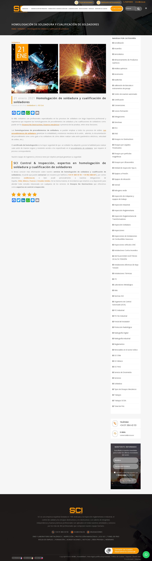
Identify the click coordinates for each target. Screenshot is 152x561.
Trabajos (117, 395)
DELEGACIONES (94, 532)
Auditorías (118, 80)
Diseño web (137, 557)
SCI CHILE (39, 558)
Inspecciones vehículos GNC (125, 245)
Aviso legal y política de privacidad (98, 557)
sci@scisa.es (140, 2)
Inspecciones (119, 230)
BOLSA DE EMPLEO (45, 539)
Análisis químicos (120, 68)
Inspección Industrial (122, 205)
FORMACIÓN (60, 539)
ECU (115, 128)
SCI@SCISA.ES (78, 532)
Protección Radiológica (123, 327)
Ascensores (118, 74)
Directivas (118, 122)
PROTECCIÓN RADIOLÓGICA (86, 536)
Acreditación (119, 43)
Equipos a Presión (121, 173)
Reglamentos (119, 344)
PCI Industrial (119, 310)
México (26, 181)
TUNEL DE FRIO (113, 536)
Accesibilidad (81, 557)
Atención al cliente (101, 8)
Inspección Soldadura (122, 225)
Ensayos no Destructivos (123, 139)
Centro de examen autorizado (125, 94)
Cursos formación (121, 111)
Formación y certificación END (57, 8)
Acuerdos (117, 48)
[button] (146, 554)
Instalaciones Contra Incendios (126, 250)
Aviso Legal (122, 475)
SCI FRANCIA (17, 558)
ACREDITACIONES (74, 539)
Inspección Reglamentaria (124, 210)
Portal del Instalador (84, 2)
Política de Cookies (118, 557)
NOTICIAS (86, 539)
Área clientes (117, 8)
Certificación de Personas (39, 8)
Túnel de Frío (119, 406)
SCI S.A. (41, 105)
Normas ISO (119, 296)
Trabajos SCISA (120, 400)
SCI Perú (117, 367)
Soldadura (22, 29)
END (116, 133)
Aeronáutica (118, 54)
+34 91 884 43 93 (74, 175)
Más (116, 290)
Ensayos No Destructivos (32, 125)
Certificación (119, 100)
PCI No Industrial (120, 316)
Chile (20, 181)
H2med (117, 185)
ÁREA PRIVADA (98, 539)
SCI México (118, 361)
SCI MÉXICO (28, 558)
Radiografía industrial (122, 338)
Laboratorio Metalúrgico (123, 285)
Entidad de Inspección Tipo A (125, 168)
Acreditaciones (73, 8)
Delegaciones (83, 8)
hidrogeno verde (120, 190)
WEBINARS (109, 539)
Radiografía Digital (121, 333)
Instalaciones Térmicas (123, 273)
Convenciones (119, 105)
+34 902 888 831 (89, 175)
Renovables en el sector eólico (126, 350)
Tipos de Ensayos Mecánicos (125, 389)
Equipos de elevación (122, 179)
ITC (115, 279)
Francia (33, 181)
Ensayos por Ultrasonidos (124, 162)
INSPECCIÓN (68, 536)
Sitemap (138, 559)
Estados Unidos (44, 181)
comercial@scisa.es (127, 435)
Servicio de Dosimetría (122, 372)
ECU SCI (102, 536)
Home (14, 29)
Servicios (26, 9)
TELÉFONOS (128, 2)
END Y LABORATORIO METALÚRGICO (47, 536)
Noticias (91, 8)
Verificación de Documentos (108, 2)
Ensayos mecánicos (51, 125)
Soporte (128, 557)
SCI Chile (117, 355)
